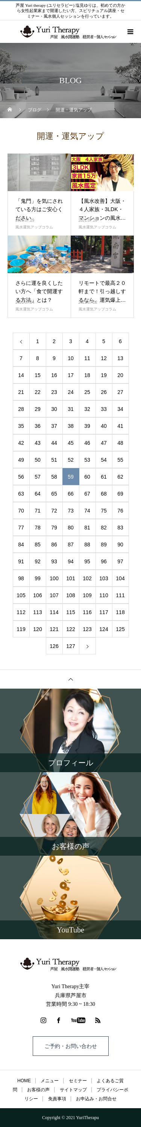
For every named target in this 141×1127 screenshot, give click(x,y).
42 (21, 443)
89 (104, 544)
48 (120, 443)
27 (120, 392)
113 (37, 612)
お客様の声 (38, 1089)
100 (54, 578)
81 (87, 528)
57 (38, 477)
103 (103, 578)
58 (54, 477)
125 (120, 629)
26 (104, 392)
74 (87, 511)
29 (38, 409)
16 (54, 375)
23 (54, 392)
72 (54, 511)
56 (21, 477)
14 (21, 375)
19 (104, 375)
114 (54, 612)
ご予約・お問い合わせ (70, 1046)
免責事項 (57, 1098)
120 (37, 629)
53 (87, 460)
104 (120, 578)
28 (21, 409)
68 (104, 494)
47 (104, 443)
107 (54, 595)
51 (54, 460)
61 (104, 477)
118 (120, 612)
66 (71, 494)
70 (21, 511)
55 (120, 460)
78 (38, 528)
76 (120, 511)
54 (104, 460)
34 (120, 409)
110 (103, 595)
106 (37, 595)
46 (87, 443)
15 (38, 375)
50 (38, 460)
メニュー (50, 1080)
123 (87, 629)
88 (87, 544)
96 (104, 561)
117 (103, 612)
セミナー (78, 1080)
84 (21, 544)
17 (71, 375)
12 (104, 358)
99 (38, 578)
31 (71, 409)
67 (87, 494)
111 (120, 595)
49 (21, 460)
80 (71, 528)
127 (70, 646)
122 (70, 629)
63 (21, 494)
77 (21, 528)
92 (38, 561)
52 (71, 460)
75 (104, 511)
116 (87, 612)
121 (54, 629)
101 (70, 578)
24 (71, 392)
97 (120, 561)
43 (38, 443)
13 (120, 358)
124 (103, 629)
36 (38, 426)
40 (104, 426)
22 (38, 392)
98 (21, 578)
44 (54, 443)
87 (71, 544)
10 (71, 358)
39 (87, 426)
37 (54, 426)
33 (104, 409)
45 (71, 443)
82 (104, 528)
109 (87, 595)
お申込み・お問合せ (96, 1098)
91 (21, 561)
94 (71, 561)
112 (21, 612)
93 (54, 561)
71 (38, 511)
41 (120, 426)
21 (21, 392)
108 (70, 595)
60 (87, 477)
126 (54, 646)
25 (87, 392)
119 (21, 629)
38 (71, 426)
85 (38, 544)
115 (70, 612)
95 (87, 561)
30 (54, 409)
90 (120, 544)
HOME (24, 1080)
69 (120, 494)
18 (87, 375)
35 (21, 426)
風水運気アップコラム (34, 227)
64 (38, 494)
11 (87, 358)
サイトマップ (73, 1089)
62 (120, 477)
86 (54, 544)
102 (87, 578)
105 (21, 595)
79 (54, 528)
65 (54, 494)
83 (120, 528)
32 (87, 409)
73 (71, 511)
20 (120, 375)
